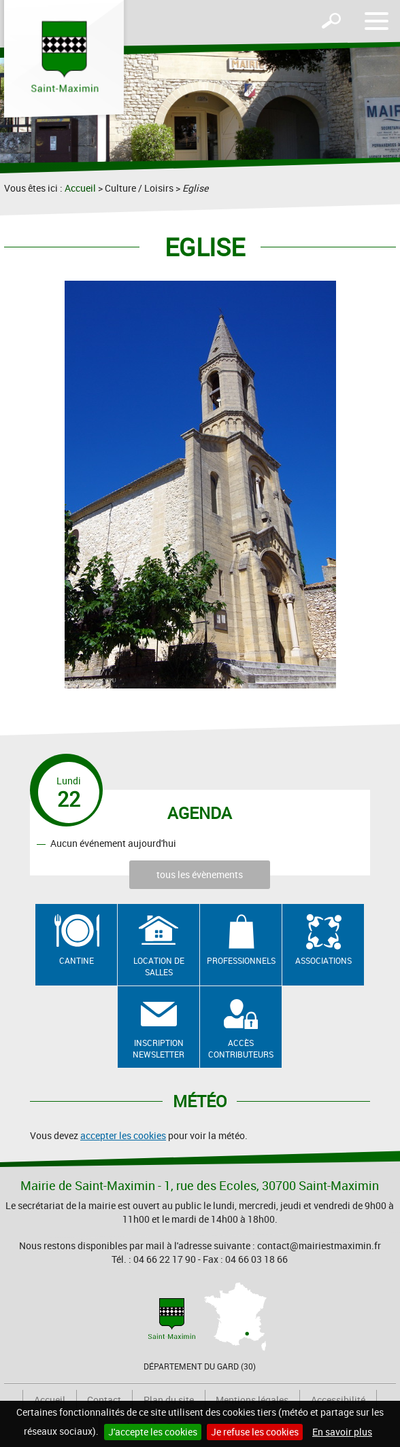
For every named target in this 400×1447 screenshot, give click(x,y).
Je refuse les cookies (255, 1431)
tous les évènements (199, 874)
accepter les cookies (123, 1135)
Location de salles (158, 966)
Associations (323, 960)
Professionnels (241, 960)
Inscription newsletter (158, 1048)
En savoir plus (342, 1431)
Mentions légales (252, 1399)
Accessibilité (338, 1399)
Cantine (76, 960)
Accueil (80, 187)
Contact (104, 1399)
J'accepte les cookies (152, 1431)
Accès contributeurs (240, 1048)
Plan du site (169, 1399)
